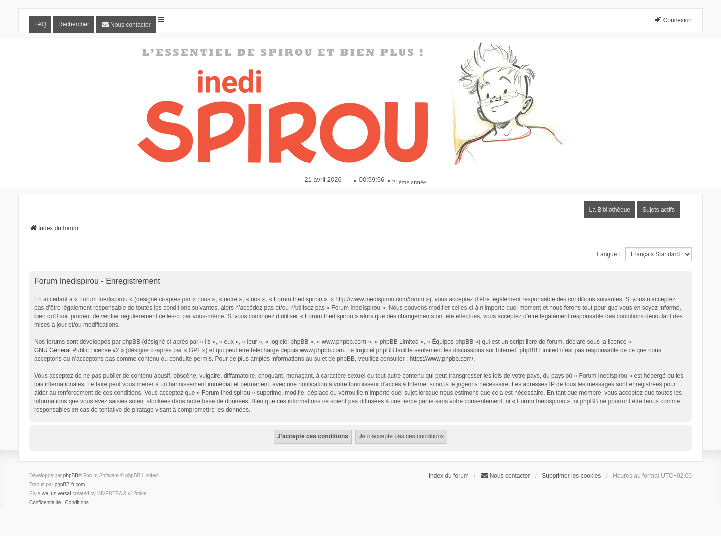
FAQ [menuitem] (40, 24)
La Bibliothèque (609, 209)
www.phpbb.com (322, 350)
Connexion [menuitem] (673, 20)
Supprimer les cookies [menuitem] (571, 475)
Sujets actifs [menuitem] (658, 209)
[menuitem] (126, 24)
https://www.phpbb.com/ (441, 358)
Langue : (608, 254)
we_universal (56, 493)
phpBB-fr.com (70, 484)
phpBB (70, 475)
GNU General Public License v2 (76, 350)
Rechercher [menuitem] (73, 24)
